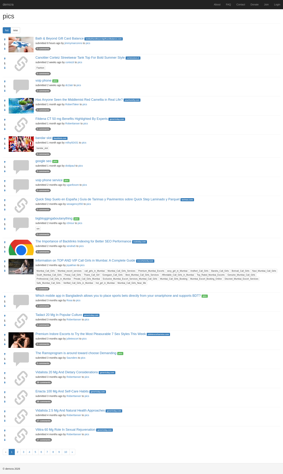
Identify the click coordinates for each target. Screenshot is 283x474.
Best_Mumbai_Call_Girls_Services (142, 275)
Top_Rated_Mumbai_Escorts (211, 275)
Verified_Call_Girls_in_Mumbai (78, 283)
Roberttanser (72, 123)
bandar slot (44, 138)
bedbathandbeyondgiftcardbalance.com (104, 39)
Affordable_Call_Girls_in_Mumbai (178, 275)
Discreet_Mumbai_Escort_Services (241, 279)
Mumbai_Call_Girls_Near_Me (131, 283)
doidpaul (70, 165)
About (217, 4)
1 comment (42, 289)
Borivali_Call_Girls (240, 271)
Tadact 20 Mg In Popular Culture (59, 315)
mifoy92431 (71, 142)
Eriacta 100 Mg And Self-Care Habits (62, 391)
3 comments (43, 171)
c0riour (70, 223)
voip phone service (49, 180)
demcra (8, 4)
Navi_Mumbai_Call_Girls (264, 271)
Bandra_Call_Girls (220, 271)
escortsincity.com (145, 261)
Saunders (72, 357)
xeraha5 (71, 246)
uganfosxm (73, 184)
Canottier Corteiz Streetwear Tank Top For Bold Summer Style (80, 57)
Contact (240, 4)
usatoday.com (139, 242)
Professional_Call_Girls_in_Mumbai (53, 279)
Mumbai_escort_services (70, 271)
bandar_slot (42, 148)
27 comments (44, 420)
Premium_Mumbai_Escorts (151, 271)
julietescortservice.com (158, 334)
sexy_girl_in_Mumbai (177, 271)
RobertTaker (72, 104)
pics (88, 43)
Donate (255, 4)
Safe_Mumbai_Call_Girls (48, 283)
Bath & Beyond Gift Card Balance (59, 38)
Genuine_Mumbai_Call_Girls (241, 275)
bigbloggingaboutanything (53, 218)
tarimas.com (187, 200)
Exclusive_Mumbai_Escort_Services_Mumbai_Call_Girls (130, 279)
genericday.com (117, 119)
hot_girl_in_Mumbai (105, 283)
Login (277, 4)
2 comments (43, 91)
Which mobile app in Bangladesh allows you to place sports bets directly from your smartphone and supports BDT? (118, 295)
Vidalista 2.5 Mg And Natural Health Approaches (70, 410)
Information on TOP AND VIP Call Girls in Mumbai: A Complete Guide (85, 260)
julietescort (72, 338)
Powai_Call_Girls (72, 275)
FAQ (228, 4)
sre (38, 228)
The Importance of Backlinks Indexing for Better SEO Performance (83, 241)
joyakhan (71, 265)
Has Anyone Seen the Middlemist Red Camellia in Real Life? (79, 99)
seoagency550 (75, 204)
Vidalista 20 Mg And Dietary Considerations (67, 372)
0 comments (43, 48)
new (15, 30)
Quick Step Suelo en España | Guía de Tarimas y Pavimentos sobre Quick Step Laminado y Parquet (108, 199)
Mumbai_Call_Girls (45, 271)
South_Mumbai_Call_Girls (49, 275)
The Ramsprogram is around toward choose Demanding (76, 353)
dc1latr (69, 85)
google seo (43, 161)
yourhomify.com (132, 100)
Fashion (40, 68)
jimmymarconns (73, 43)
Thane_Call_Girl (92, 275)
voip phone (43, 80)
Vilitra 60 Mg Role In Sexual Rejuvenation (65, 429)
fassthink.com (60, 138)
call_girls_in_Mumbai (94, 271)
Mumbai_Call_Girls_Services (121, 271)
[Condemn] (4, 49)
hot (6, 30)
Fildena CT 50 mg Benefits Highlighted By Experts (72, 119)
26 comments (44, 401)
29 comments (44, 382)
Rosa (70, 300)
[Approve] (4, 39)
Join (266, 4)
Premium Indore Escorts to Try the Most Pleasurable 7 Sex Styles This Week (90, 334)
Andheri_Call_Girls (199, 271)
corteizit (69, 62)
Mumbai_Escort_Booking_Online (206, 279)
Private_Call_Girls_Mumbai (87, 279)
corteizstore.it (133, 58)
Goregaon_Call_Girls (112, 275)
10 (65, 452)
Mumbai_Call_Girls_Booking (173, 279)
